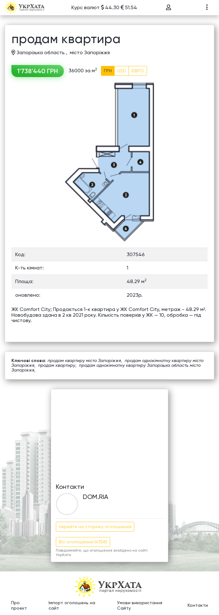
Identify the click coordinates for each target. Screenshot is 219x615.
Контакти (198, 605)
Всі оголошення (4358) (83, 541)
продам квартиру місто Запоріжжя (84, 360)
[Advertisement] (109, 433)
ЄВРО (137, 70)
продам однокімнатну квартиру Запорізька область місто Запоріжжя (106, 367)
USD (121, 70)
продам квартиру (56, 365)
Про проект (19, 605)
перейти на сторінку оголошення (95, 526)
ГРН (108, 70)
